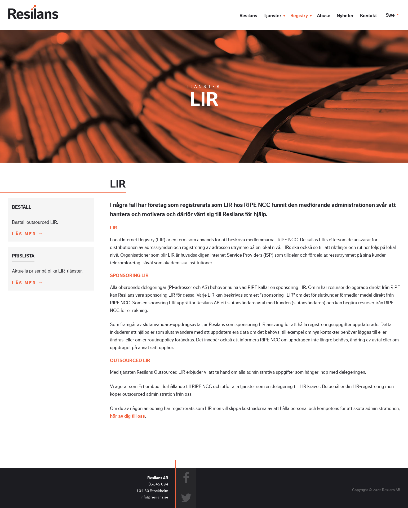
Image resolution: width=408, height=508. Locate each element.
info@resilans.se (154, 497)
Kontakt (368, 15)
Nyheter (345, 15)
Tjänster (272, 15)
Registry (299, 15)
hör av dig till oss (127, 416)
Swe (390, 15)
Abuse (323, 15)
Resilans (248, 15)
